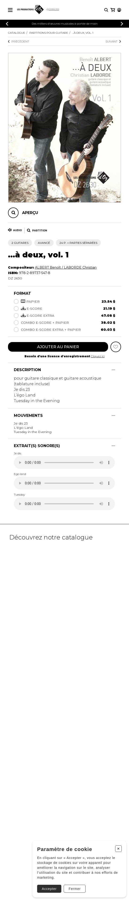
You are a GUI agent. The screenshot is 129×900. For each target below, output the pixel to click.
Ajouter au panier (58, 347)
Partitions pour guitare (48, 32)
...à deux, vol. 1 (82, 32)
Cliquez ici (98, 356)
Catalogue (16, 32)
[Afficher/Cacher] (113, 369)
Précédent (18, 41)
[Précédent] (7, 24)
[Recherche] (106, 10)
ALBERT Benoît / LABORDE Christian (66, 267)
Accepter (49, 889)
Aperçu (30, 213)
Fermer (75, 889)
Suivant (113, 41)
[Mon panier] (112, 10)
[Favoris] (115, 347)
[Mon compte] (119, 10)
